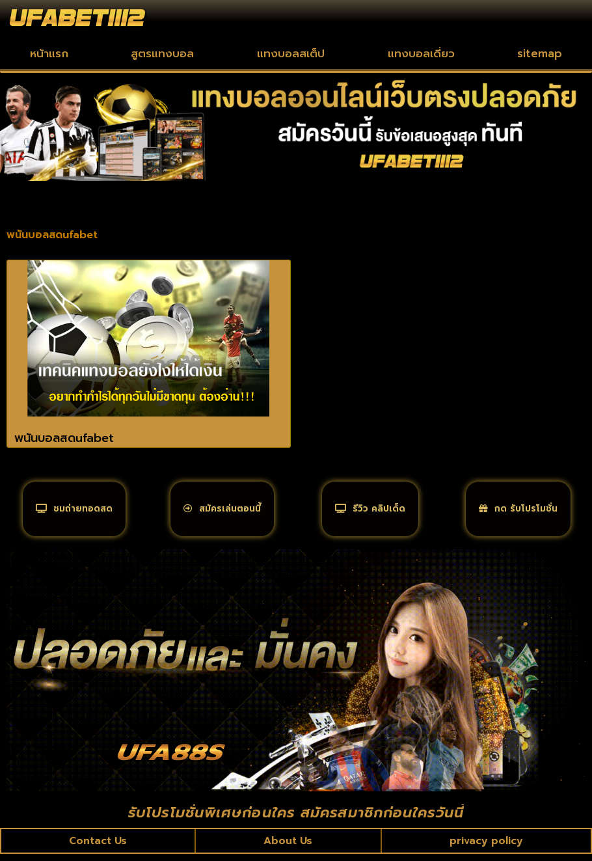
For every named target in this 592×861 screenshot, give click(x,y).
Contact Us (99, 847)
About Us (288, 847)
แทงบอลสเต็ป (291, 53)
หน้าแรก (49, 53)
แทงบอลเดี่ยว (421, 53)
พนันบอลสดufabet (64, 438)
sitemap (539, 53)
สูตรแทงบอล (162, 53)
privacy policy (485, 847)
